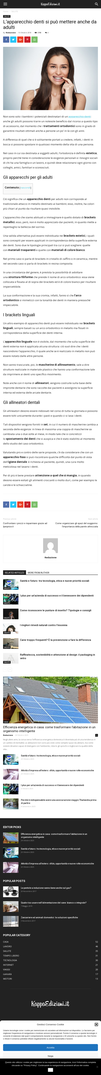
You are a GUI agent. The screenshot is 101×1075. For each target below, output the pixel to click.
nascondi (25, 187)
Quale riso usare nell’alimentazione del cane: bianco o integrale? (54, 902)
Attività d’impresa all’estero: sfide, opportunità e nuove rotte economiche (57, 770)
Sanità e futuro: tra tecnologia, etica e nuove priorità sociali (54, 580)
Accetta (50, 1047)
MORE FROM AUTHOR (38, 573)
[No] (97, 1066)
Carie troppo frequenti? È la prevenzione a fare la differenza (55, 639)
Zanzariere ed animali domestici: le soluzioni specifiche (49, 917)
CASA (6, 722)
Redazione (11, 32)
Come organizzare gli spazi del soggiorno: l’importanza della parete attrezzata (76, 525)
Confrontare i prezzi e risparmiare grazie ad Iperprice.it (25, 525)
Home (5, 11)
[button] (96, 1024)
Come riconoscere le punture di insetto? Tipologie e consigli (55, 610)
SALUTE (14, 11)
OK (50, 1070)
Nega (50, 1056)
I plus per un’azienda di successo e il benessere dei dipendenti (57, 595)
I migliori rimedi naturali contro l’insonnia (43, 625)
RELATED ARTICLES (14, 573)
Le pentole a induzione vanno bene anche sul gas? (46, 888)
